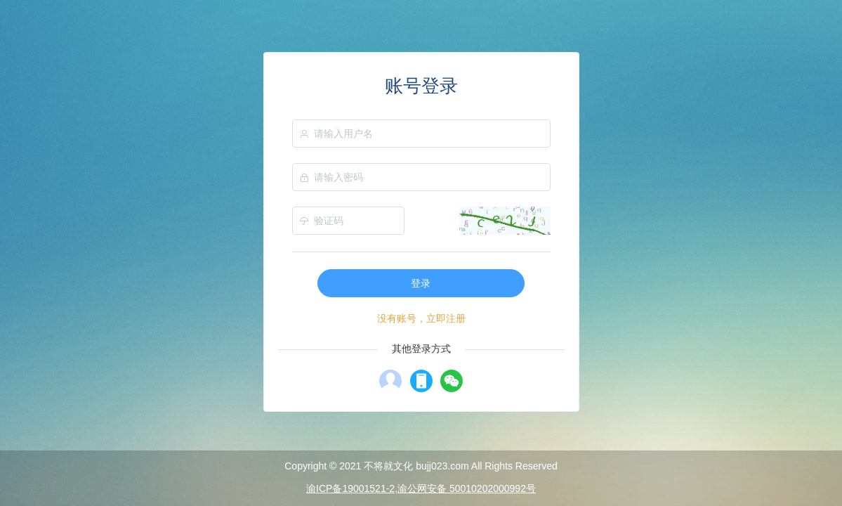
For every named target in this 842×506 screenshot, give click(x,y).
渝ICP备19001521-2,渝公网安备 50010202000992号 (421, 488)
